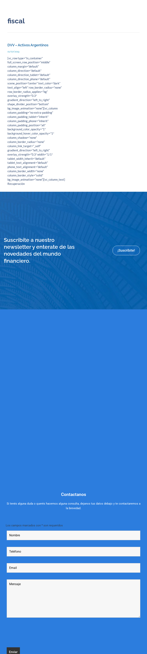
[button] (142, 6)
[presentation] (36, 633)
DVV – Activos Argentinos (27, 45)
